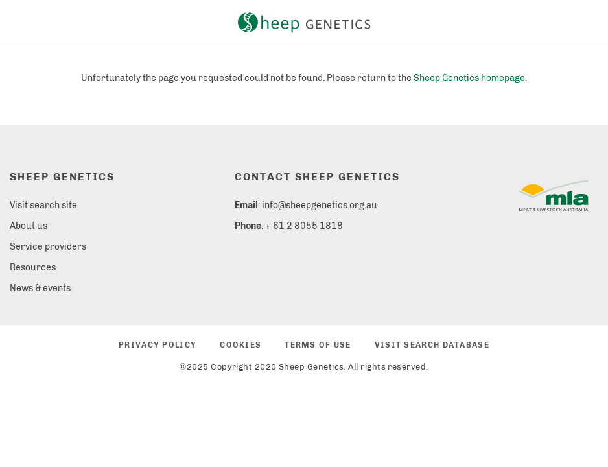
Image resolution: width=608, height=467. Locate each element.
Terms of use (318, 345)
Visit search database (432, 345)
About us (28, 226)
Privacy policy (157, 345)
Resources (33, 267)
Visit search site (43, 205)
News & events (40, 288)
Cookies (240, 345)
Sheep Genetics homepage (469, 78)
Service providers (48, 246)
